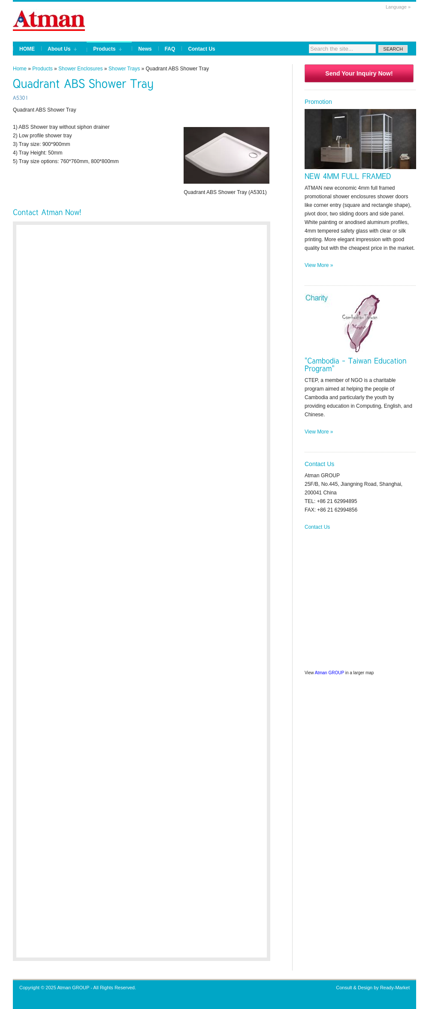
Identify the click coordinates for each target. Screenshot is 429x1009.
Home (20, 69)
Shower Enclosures (80, 69)
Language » (398, 6)
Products (42, 69)
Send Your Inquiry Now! (359, 73)
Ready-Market (395, 987)
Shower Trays (124, 69)
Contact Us (317, 527)
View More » (319, 265)
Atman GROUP (329, 672)
